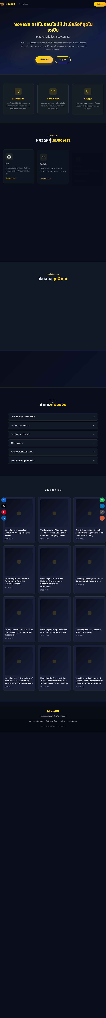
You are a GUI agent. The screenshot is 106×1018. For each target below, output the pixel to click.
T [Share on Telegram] (102, 505)
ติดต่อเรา (62, 721)
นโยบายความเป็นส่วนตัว (36, 721)
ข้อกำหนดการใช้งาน (51, 721)
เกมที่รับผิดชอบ (72, 721)
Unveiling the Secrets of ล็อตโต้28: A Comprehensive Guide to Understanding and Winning (54, 681)
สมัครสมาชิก (44, 59)
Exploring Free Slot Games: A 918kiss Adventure (88, 631)
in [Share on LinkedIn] (4, 518)
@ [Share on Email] (102, 512)
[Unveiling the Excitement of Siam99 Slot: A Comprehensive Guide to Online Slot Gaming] (90, 661)
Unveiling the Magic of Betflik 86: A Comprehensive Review (53, 631)
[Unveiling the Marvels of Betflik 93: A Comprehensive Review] (19, 513)
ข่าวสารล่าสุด (23, 4)
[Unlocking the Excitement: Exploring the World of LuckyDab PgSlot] (19, 562)
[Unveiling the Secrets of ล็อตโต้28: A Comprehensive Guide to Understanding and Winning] (54, 661)
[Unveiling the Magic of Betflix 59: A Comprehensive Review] (90, 562)
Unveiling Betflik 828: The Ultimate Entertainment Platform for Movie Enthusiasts (51, 582)
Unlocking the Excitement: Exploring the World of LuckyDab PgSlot (17, 581)
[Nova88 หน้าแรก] (7, 4)
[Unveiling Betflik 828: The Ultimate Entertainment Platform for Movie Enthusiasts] (54, 562)
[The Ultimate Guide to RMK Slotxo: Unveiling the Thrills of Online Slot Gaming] (90, 513)
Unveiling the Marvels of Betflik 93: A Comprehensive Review (17, 533)
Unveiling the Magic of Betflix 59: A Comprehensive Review (89, 580)
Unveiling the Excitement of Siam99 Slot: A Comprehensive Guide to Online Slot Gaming (89, 681)
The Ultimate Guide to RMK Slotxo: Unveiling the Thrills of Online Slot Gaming (89, 533)
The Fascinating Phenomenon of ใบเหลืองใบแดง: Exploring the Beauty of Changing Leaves (54, 533)
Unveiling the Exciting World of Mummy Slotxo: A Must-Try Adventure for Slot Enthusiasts (19, 681)
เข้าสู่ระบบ (100, 4)
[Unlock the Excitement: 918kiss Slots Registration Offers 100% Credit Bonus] (19, 613)
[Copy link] (102, 518)
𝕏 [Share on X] (4, 505)
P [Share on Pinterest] (3, 512)
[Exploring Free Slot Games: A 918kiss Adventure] (90, 613)
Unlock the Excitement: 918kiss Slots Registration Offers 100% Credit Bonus (19, 632)
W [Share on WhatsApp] (102, 499)
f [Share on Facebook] (3, 499)
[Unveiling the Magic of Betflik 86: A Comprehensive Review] (54, 613)
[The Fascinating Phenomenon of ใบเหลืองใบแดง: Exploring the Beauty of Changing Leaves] (54, 513)
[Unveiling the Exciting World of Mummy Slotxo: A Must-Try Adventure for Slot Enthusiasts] (19, 661)
